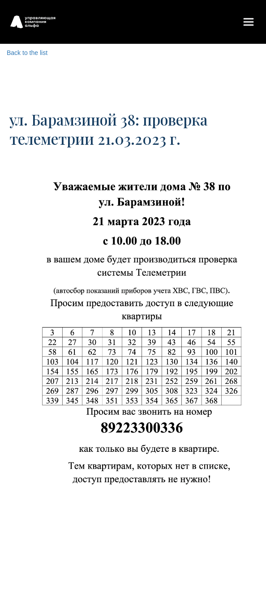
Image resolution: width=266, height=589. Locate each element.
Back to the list (27, 52)
